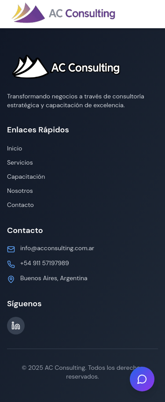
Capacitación (26, 176)
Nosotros (20, 191)
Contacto (20, 205)
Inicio (14, 148)
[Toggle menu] (149, 14)
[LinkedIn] (16, 325)
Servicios (20, 162)
